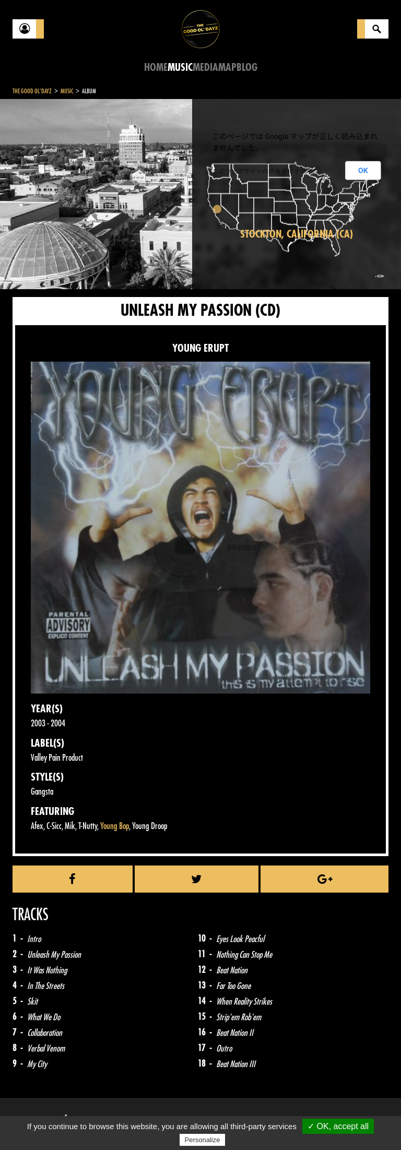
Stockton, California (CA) (296, 234)
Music (180, 67)
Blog (247, 67)
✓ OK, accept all (338, 1126)
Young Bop (114, 826)
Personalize (202, 1140)
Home (156, 67)
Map (227, 67)
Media (205, 67)
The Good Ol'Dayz (32, 91)
